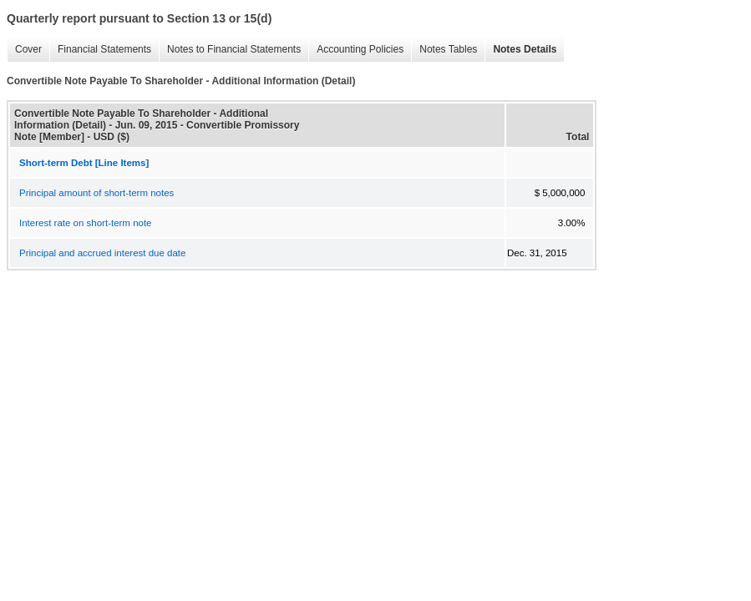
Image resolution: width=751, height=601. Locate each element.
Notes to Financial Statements (230, 49)
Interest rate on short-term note (85, 223)
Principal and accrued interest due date (102, 253)
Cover (24, 49)
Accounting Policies (355, 49)
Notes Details (520, 49)
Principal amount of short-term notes (96, 193)
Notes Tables (444, 49)
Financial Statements (100, 49)
